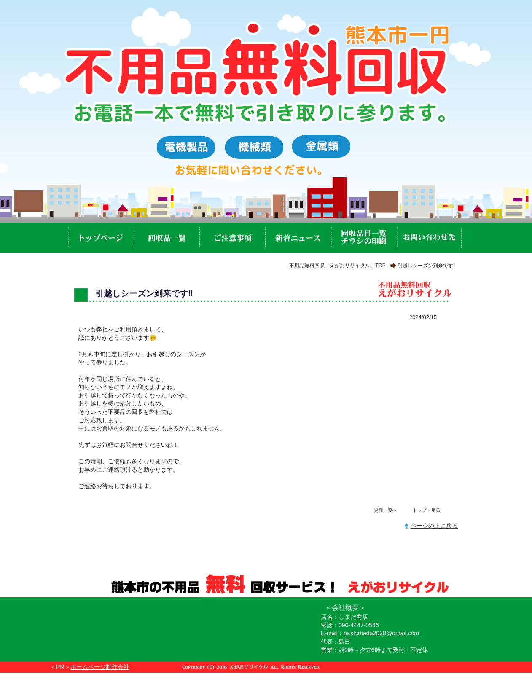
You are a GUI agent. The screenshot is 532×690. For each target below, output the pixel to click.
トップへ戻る (427, 510)
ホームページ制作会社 (99, 666)
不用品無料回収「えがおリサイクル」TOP (337, 265)
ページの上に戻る (434, 525)
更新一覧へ (385, 510)
